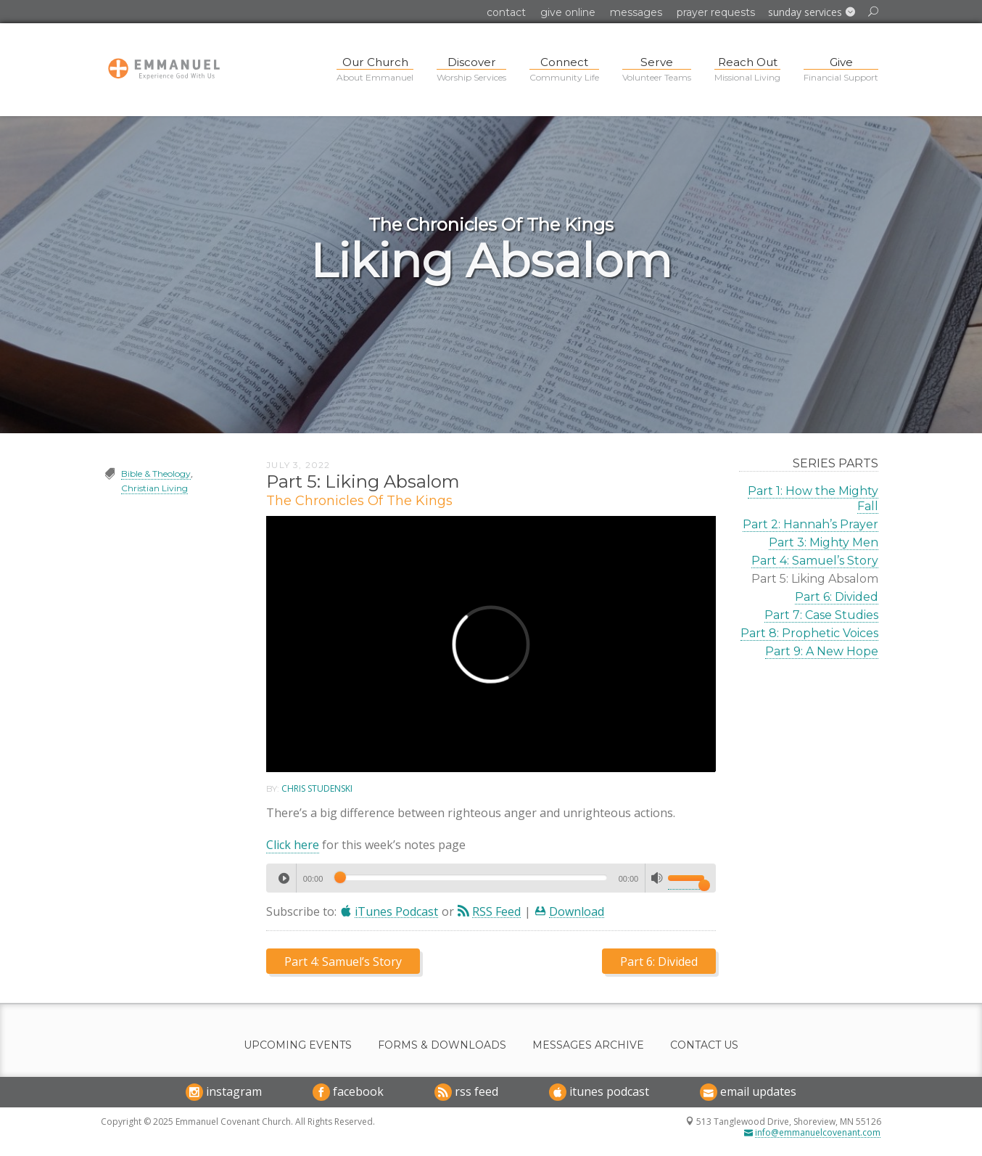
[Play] (283, 878)
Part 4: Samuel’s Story (814, 560)
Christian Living (154, 488)
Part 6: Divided (836, 597)
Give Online (567, 12)
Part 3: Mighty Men (823, 542)
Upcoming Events (298, 1045)
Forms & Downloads (442, 1045)
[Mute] (657, 878)
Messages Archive (588, 1045)
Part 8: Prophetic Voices (809, 633)
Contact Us (704, 1045)
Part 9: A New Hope (821, 651)
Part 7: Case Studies (821, 615)
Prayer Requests (716, 12)
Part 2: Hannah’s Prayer (810, 524)
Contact (506, 12)
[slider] (470, 877)
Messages (636, 12)
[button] (811, 12)
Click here (292, 845)
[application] (490, 878)
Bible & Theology (156, 473)
